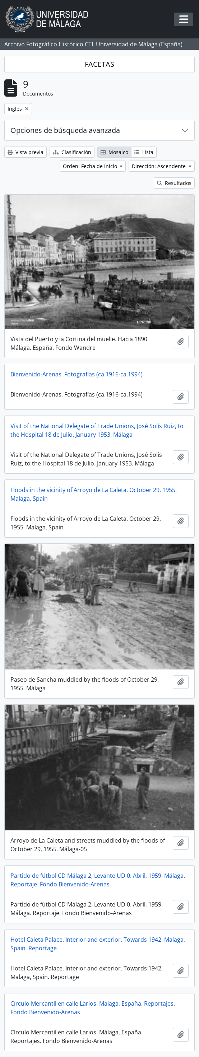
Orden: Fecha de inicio (91, 166)
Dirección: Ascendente (159, 166)
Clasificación (72, 152)
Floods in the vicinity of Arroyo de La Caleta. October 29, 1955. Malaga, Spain (93, 494)
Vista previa (25, 152)
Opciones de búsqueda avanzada (65, 130)
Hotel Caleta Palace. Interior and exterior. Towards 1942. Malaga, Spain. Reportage (97, 944)
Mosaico (114, 152)
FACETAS (99, 64)
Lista (143, 152)
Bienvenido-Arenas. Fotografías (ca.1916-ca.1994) (76, 374)
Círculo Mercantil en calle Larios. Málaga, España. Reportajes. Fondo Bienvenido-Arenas (92, 1008)
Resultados (174, 183)
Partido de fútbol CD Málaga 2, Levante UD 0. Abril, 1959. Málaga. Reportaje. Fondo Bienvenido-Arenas (97, 880)
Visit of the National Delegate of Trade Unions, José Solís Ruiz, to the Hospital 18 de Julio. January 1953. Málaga (97, 430)
